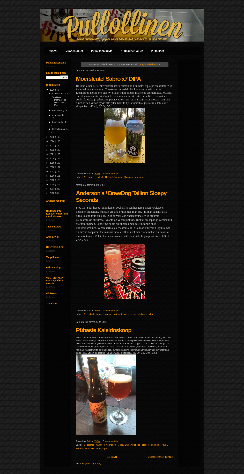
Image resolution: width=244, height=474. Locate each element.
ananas (91, 177)
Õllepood (136, 445)
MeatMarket (124, 445)
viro (151, 314)
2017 (52, 171)
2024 (52, 141)
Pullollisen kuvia (101, 51)
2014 (52, 184)
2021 (52, 154)
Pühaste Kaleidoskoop (103, 330)
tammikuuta (58, 129)
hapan (99, 314)
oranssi (108, 314)
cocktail (100, 177)
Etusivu (53, 51)
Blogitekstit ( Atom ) (91, 463)
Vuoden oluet (74, 51)
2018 (52, 167)
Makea (112, 445)
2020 (52, 158)
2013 (52, 188)
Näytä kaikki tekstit (150, 64)
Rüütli (164, 445)
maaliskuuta (58, 115)
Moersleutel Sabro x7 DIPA (108, 78)
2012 (52, 193)
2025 (52, 137)
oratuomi (117, 314)
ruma (134, 314)
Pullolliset (157, 51)
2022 (52, 150)
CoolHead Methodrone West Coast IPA (59, 101)
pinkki (127, 314)
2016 (52, 176)
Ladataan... (51, 66)
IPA (106, 445)
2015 (52, 180)
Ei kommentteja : (111, 173)
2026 (52, 90)
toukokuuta (58, 93)
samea (79, 448)
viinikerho (143, 314)
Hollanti (109, 177)
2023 (52, 145)
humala (118, 177)
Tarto (98, 448)
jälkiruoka (129, 177)
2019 (52, 163)
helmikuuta (57, 122)
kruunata (139, 177)
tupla (104, 448)
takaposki (89, 448)
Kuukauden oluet (132, 51)
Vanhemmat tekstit (160, 457)
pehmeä (155, 445)
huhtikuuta (57, 110)
